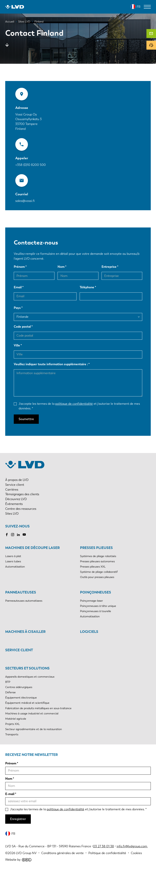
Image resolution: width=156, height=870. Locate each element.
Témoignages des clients (22, 494)
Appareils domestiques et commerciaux (29, 676)
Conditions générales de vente (62, 853)
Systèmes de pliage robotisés (98, 556)
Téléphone (87, 287)
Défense (10, 692)
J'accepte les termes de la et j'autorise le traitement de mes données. (79, 406)
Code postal (22, 326)
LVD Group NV (26, 853)
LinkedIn (18, 534)
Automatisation (15, 566)
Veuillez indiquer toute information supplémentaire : (51, 364)
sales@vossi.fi (25, 201)
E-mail (9, 794)
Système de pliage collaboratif (99, 572)
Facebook (6, 534)
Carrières (11, 489)
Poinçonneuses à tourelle (95, 611)
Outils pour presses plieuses (97, 577)
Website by (18, 859)
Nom (61, 267)
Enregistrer (18, 819)
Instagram (12, 534)
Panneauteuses (20, 592)
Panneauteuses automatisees (23, 600)
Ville (17, 345)
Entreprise (109, 267)
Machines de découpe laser (32, 548)
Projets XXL (12, 724)
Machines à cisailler (25, 632)
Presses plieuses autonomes (97, 561)
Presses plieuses (96, 548)
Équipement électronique (21, 697)
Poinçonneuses (95, 592)
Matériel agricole (15, 718)
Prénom (19, 267)
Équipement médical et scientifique (27, 703)
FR (138, 7)
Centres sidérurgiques (18, 687)
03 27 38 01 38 (103, 846)
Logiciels (89, 632)
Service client (14, 485)
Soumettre (26, 419)
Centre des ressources (20, 509)
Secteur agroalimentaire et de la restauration (33, 729)
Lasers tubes (13, 561)
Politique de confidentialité (107, 853)
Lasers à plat (13, 556)
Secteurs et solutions (27, 668)
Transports (11, 734)
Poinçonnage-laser (91, 600)
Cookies (136, 853)
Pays (17, 308)
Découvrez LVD (16, 499)
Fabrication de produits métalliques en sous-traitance (38, 708)
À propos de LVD (16, 480)
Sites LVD (12, 513)
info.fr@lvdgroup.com (132, 846)
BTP (7, 682)
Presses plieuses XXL (93, 566)
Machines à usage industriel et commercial (31, 713)
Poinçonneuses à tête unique (98, 606)
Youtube (24, 534)
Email (18, 287)
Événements (14, 504)
